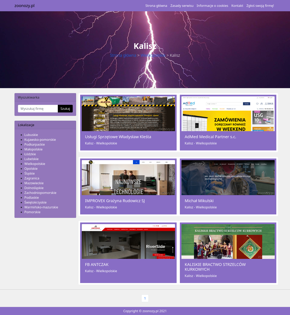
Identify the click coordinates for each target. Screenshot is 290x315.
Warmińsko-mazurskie (41, 207)
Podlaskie (31, 197)
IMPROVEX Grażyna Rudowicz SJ (115, 200)
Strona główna (156, 5)
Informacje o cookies (212, 5)
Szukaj (65, 108)
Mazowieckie (34, 183)
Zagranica (31, 178)
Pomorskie (32, 212)
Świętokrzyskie (35, 202)
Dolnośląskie (34, 188)
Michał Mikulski (199, 200)
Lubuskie (31, 135)
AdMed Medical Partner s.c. (210, 136)
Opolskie (31, 168)
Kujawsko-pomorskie (40, 139)
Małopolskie (33, 149)
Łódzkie (30, 154)
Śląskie (29, 173)
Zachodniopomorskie (40, 192)
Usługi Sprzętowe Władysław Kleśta (118, 136)
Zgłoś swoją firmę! (260, 5)
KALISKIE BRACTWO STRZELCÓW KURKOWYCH (215, 267)
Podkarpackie (34, 144)
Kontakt (237, 5)
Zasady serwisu (181, 5)
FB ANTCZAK (97, 264)
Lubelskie (31, 159)
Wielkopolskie (153, 55)
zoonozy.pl (24, 5)
